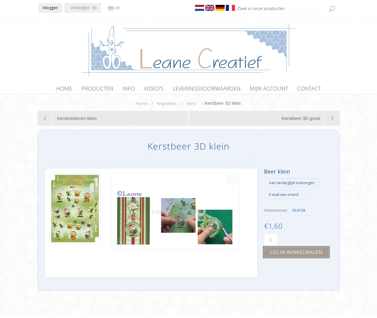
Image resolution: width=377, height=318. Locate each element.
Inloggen (50, 7)
